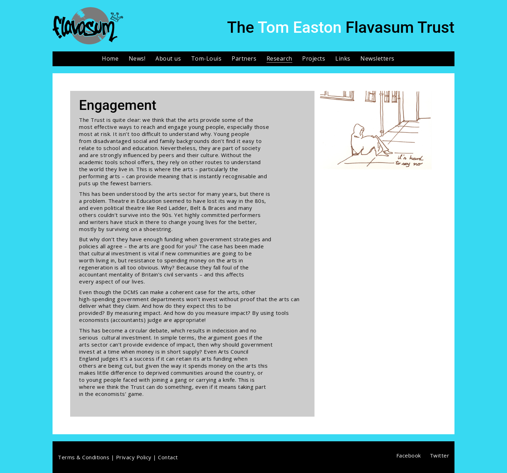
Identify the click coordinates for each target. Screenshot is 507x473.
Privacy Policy (134, 457)
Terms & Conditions (83, 457)
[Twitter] (440, 455)
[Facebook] (408, 455)
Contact (168, 457)
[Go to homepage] (88, 25)
